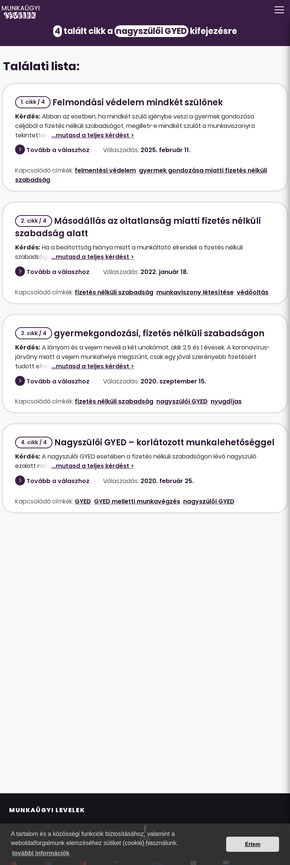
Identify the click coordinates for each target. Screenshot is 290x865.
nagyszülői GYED (182, 401)
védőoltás (252, 292)
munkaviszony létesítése (195, 292)
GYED (83, 501)
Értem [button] (253, 844)
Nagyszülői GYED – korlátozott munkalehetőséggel (145, 442)
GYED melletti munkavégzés (137, 501)
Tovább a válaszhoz (57, 150)
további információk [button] (40, 853)
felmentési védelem (105, 170)
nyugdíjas (226, 401)
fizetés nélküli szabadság (114, 292)
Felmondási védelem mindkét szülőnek (119, 102)
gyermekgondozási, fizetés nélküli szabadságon (139, 333)
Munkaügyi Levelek (47, 810)
